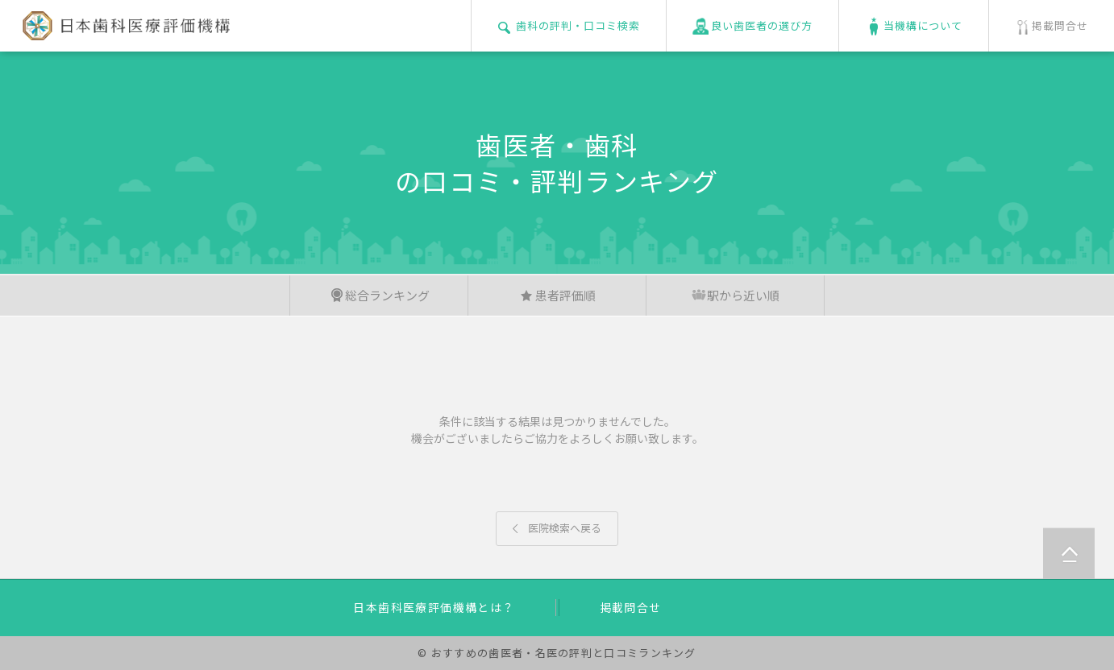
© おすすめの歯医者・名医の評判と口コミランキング (557, 652)
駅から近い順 (735, 295)
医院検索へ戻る (557, 528)
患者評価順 (557, 295)
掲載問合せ (631, 607)
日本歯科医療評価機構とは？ (433, 607)
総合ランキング (379, 295)
